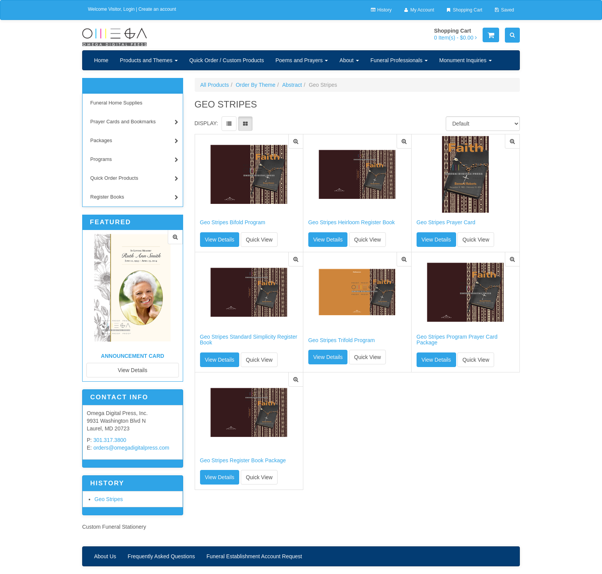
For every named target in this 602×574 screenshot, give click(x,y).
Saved (504, 10)
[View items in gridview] (245, 123)
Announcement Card (132, 356)
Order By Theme (255, 85)
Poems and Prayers (301, 60)
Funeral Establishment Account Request (254, 556)
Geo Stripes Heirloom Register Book (351, 222)
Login (128, 9)
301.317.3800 (109, 440)
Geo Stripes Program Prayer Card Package (457, 340)
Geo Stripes (108, 499)
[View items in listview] (229, 123)
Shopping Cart (464, 10)
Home (101, 60)
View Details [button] (220, 240)
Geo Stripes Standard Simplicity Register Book (249, 340)
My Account (418, 10)
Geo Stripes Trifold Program (341, 340)
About (349, 60)
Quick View (259, 240)
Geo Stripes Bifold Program (232, 222)
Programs (134, 160)
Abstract (292, 85)
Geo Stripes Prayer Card (446, 222)
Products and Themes (149, 60)
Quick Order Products (134, 179)
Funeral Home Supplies (116, 103)
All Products (214, 85)
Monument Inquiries (465, 60)
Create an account (157, 9)
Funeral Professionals (399, 60)
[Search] (512, 35)
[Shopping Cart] (491, 35)
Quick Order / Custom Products (226, 60)
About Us (105, 556)
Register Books (134, 198)
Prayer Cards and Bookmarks (134, 123)
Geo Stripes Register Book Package (243, 460)
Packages (134, 141)
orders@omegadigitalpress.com (131, 448)
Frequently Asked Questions (161, 556)
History (381, 10)
